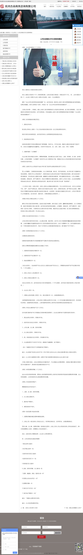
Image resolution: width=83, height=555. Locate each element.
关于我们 (72, 5)
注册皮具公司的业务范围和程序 (9, 78)
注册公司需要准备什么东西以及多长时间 (9, 66)
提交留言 (41, 536)
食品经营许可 (6, 54)
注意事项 (65, 5)
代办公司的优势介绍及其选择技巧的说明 (9, 73)
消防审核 (5, 51)
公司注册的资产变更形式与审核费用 (9, 71)
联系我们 (81, 1)
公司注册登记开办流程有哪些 (25, 32)
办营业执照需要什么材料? (8, 83)
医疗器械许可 (6, 48)
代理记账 (5, 45)
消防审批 (77, 40)
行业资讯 (58, 5)
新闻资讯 (74, 1)
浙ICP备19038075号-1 (52, 553)
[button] (81, 19)
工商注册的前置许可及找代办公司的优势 (9, 76)
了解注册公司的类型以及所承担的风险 (9, 61)
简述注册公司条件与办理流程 (9, 68)
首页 (45, 5)
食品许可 (77, 43)
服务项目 (51, 5)
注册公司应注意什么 (7, 81)
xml (45, 553)
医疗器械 (77, 37)
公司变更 (5, 42)
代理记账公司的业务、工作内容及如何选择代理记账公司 (9, 63)
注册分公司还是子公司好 (31, 508)
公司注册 (5, 39)
